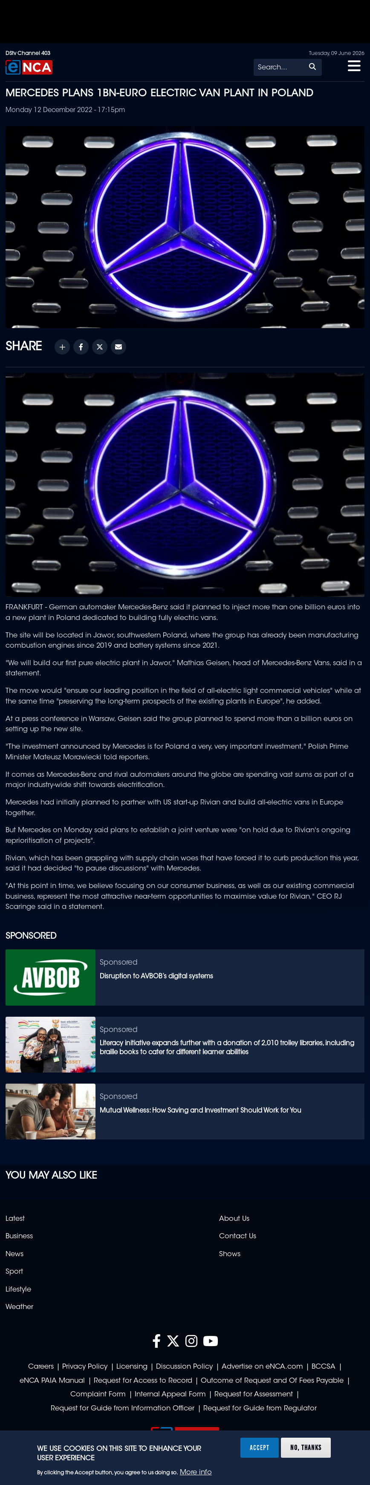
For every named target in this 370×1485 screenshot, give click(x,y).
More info (196, 1472)
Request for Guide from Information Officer (122, 1408)
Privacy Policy (84, 1367)
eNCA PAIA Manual (52, 1381)
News (14, 1254)
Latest (15, 1219)
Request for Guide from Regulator (260, 1408)
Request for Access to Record (143, 1381)
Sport (14, 1272)
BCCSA (323, 1367)
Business (19, 1236)
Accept (259, 1447)
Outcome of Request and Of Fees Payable (272, 1381)
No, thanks (305, 1447)
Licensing (131, 1367)
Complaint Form (98, 1394)
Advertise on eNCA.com (262, 1367)
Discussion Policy (184, 1367)
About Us (234, 1219)
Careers (41, 1367)
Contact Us (237, 1236)
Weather (19, 1307)
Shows (229, 1254)
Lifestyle (18, 1289)
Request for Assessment (253, 1394)
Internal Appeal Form (170, 1394)
